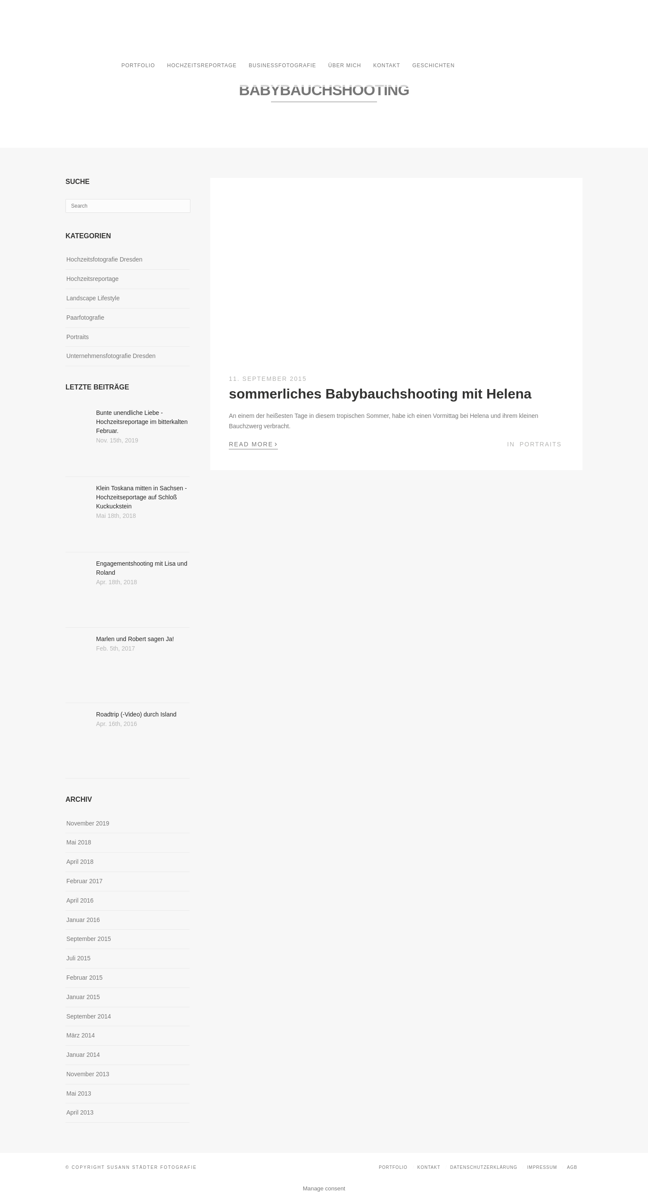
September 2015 (88, 938)
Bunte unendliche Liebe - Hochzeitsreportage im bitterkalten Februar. (141, 421)
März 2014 (80, 1035)
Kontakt (386, 65)
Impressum (542, 1167)
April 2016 (79, 900)
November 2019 (87, 823)
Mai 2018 (78, 842)
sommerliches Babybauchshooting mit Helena (380, 394)
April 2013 (79, 1112)
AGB (572, 1167)
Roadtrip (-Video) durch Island (136, 714)
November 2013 (87, 1074)
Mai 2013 (78, 1093)
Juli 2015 (78, 958)
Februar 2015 (84, 977)
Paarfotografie (85, 317)
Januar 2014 (83, 1054)
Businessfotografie (282, 65)
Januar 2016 (83, 919)
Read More (253, 443)
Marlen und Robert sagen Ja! (135, 638)
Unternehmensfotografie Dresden (111, 355)
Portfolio (138, 65)
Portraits (541, 444)
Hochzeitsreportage (202, 65)
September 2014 (88, 1016)
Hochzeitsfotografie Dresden (104, 259)
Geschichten (433, 65)
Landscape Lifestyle (93, 298)
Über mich (344, 65)
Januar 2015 (83, 997)
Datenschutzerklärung (483, 1167)
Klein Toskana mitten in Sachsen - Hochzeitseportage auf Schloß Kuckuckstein (141, 497)
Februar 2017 (84, 881)
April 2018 (79, 861)
